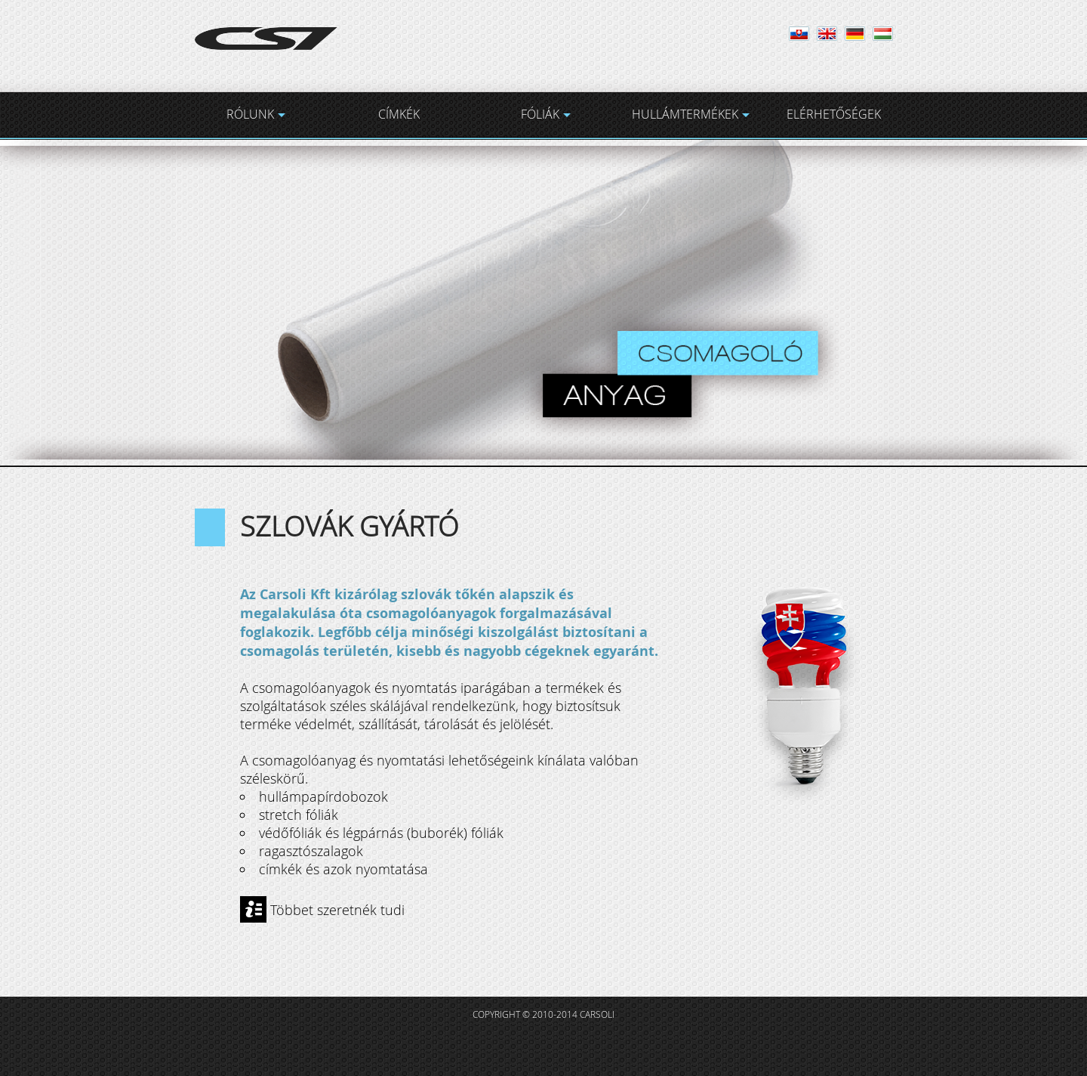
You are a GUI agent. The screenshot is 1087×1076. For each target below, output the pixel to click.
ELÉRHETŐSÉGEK (834, 114)
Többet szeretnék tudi (337, 909)
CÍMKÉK (399, 114)
